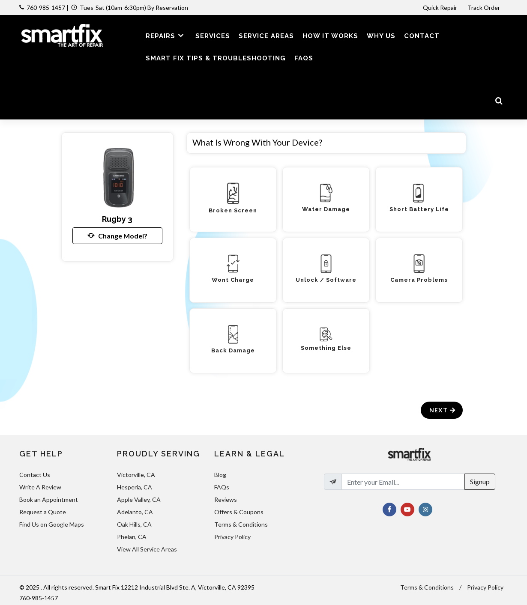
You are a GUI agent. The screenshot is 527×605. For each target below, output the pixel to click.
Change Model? (117, 235)
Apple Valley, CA (139, 499)
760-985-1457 (46, 7)
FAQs (221, 487)
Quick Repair (440, 7)
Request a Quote (42, 512)
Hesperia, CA (134, 487)
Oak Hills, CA (134, 524)
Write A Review (40, 487)
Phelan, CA (132, 536)
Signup (480, 481)
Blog (220, 474)
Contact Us (34, 474)
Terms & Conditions (241, 524)
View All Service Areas (147, 549)
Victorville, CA (136, 474)
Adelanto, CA (135, 512)
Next (442, 410)
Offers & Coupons (239, 512)
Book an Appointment (48, 499)
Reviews (225, 499)
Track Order (484, 7)
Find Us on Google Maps (51, 524)
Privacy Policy (232, 536)
